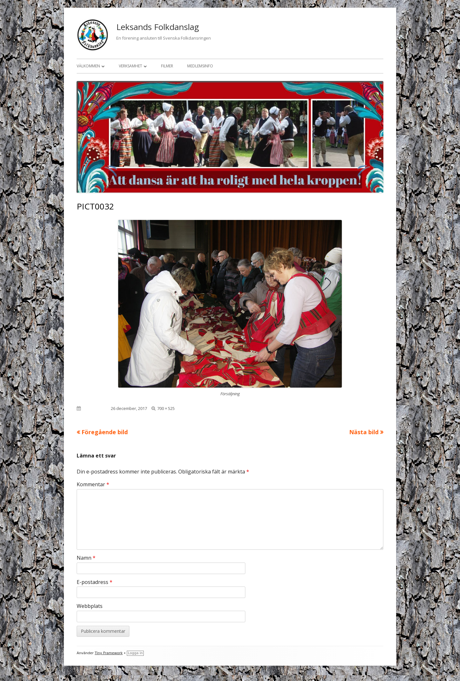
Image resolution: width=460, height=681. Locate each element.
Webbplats (90, 605)
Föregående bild (104, 432)
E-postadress (94, 582)
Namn (86, 557)
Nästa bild (364, 432)
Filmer (167, 66)
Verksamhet (130, 66)
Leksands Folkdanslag (157, 27)
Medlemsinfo (200, 66)
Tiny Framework (109, 653)
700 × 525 (166, 408)
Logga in (135, 653)
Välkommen (88, 66)
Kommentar (93, 484)
